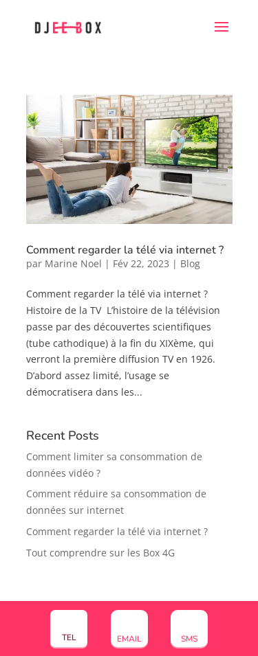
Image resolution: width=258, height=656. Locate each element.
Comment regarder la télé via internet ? (125, 250)
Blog (190, 263)
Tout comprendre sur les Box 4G (100, 552)
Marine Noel (73, 263)
